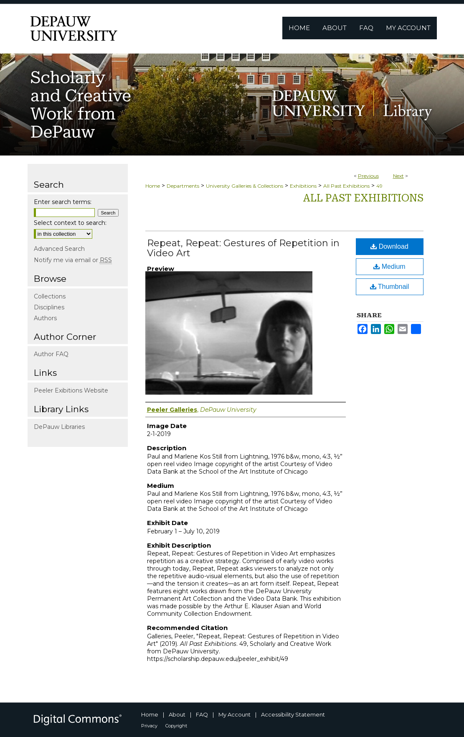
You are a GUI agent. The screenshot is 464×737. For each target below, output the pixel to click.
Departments (183, 186)
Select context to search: (70, 223)
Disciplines (49, 307)
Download (389, 246)
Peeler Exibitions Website (71, 390)
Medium (389, 266)
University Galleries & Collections (244, 186)
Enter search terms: (62, 202)
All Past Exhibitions (346, 186)
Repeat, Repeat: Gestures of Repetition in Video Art (243, 248)
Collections (50, 296)
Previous (368, 176)
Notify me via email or (73, 260)
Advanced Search (59, 248)
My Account (234, 714)
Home (152, 186)
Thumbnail (389, 286)
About (177, 714)
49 (379, 186)
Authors (45, 318)
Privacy (149, 726)
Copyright (176, 726)
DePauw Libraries (59, 427)
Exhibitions (303, 186)
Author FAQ (51, 354)
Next (398, 176)
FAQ (202, 714)
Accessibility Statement (293, 714)
